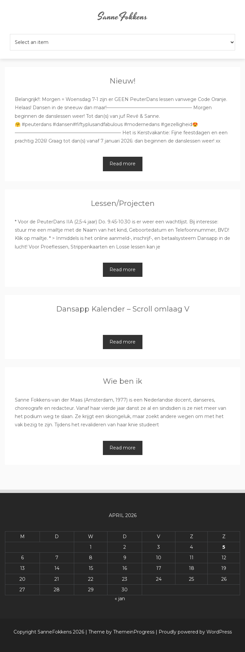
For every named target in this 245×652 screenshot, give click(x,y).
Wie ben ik (122, 381)
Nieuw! (122, 81)
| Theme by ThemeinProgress (119, 632)
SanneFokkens (122, 17)
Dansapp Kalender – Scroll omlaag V (122, 309)
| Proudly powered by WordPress (194, 632)
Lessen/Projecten (123, 203)
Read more (122, 164)
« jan (120, 599)
